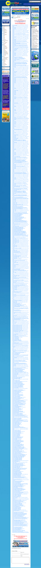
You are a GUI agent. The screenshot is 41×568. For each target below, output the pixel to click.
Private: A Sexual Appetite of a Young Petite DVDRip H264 (18, 404)
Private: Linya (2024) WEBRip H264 (16, 156)
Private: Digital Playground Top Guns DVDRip (17, 449)
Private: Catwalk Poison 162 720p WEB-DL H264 (17, 501)
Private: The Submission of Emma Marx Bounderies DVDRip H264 (19, 452)
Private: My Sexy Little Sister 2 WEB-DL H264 (17, 377)
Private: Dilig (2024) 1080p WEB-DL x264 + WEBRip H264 (18, 166)
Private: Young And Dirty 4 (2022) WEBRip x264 (17, 218)
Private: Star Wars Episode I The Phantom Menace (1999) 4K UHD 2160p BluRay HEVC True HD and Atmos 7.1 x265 (20, 328)
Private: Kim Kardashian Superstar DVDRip (17, 490)
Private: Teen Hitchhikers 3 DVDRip (16, 378)
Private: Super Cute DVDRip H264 (16, 436)
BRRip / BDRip (5, 48)
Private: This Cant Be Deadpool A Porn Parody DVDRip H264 (19, 401)
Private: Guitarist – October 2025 (15, 59)
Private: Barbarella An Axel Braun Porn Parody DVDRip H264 (18, 397)
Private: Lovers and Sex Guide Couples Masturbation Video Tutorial (19, 350)
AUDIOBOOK (4, 29)
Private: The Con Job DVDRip (15, 362)
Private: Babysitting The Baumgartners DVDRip (17, 383)
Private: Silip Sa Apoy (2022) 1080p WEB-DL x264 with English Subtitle (20, 221)
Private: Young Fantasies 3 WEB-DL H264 (16, 438)
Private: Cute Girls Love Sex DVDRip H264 (17, 493)
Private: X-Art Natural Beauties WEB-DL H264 (17, 527)
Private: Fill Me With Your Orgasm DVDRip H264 (17, 394)
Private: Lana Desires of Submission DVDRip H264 (17, 386)
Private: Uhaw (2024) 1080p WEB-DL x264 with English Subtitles (19, 76)
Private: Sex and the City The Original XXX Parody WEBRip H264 (19, 232)
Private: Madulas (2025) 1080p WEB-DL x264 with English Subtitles (19, 43)
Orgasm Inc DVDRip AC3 (34, 33)
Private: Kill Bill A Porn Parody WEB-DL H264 (17, 503)
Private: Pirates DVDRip (15, 487)
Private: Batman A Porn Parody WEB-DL (16, 419)
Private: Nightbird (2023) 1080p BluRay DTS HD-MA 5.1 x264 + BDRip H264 (20, 118)
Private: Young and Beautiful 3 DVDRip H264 (17, 458)
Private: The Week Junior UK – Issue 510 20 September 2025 (19, 58)
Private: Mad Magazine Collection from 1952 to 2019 (18, 319)
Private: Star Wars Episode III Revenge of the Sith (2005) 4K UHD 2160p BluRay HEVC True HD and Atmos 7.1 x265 (20, 326)
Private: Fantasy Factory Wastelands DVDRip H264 (17, 400)
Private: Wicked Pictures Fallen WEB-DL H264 (17, 409)
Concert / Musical (6, 57)
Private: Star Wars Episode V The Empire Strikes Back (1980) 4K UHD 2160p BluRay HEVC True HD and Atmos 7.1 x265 (19, 330)
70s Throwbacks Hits (34, 41)
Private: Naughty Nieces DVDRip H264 (16, 509)
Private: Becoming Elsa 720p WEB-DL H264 (17, 422)
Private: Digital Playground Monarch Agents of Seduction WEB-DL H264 (20, 474)
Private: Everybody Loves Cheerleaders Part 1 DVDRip (18, 447)
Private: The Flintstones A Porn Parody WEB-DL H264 (18, 371)
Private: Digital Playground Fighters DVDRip (17, 473)
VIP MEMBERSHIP (14, 6)
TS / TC (4, 55)
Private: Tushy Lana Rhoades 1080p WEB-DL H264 (17, 387)
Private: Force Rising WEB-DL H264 (16, 461)
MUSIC (3, 56)
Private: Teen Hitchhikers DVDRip (16, 380)
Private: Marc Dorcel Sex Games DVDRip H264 (17, 385)
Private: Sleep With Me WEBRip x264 (16, 216)
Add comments (28, 18)
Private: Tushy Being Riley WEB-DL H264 (16, 406)
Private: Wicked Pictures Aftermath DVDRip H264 (17, 411)
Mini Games (5, 34)
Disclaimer (21, 6)
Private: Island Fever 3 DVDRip (15, 425)
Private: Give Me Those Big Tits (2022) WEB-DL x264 (18, 217)
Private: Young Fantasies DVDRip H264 (16, 494)
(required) (22, 552)
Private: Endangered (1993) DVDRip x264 (16, 219)
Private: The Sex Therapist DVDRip (16, 443)
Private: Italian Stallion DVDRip (15, 410)
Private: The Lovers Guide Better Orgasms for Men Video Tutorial (19, 468)
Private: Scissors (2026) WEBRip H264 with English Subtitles (18, 33)
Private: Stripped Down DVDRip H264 (16, 502)
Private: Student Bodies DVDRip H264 (16, 508)
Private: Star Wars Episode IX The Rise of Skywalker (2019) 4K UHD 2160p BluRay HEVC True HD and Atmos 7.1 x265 (20, 343)
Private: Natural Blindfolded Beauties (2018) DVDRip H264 (18, 228)
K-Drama (5, 43)
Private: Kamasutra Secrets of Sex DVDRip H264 (17, 505)
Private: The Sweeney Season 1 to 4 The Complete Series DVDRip (19, 284)
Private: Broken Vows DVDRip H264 (16, 491)
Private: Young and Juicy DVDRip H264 (16, 476)
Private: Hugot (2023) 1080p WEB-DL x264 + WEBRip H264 (18, 160)
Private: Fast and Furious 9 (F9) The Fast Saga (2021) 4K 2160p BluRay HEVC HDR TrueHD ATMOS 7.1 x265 (20, 252)
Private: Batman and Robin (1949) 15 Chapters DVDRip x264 (18, 237)
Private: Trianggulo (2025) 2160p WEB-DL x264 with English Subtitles (19, 63)
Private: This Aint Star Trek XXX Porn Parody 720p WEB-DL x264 (19, 525)
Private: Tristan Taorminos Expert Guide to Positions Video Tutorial (19, 521)
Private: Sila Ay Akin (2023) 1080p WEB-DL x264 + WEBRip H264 (19, 173)
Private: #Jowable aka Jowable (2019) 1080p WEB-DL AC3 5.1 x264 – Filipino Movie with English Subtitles (19, 306)
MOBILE (4, 44)
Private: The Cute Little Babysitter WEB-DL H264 (17, 437)
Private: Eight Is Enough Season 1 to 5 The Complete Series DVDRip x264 (20, 345)
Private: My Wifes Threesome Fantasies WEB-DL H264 (18, 451)
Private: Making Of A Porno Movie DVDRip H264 (17, 229)
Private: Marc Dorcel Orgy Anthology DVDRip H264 (17, 492)
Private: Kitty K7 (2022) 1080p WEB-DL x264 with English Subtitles (19, 207)
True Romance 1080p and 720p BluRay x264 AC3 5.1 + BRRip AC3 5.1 (35, 36)
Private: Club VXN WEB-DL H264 (16, 399)
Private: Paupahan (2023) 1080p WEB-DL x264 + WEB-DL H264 (19, 159)
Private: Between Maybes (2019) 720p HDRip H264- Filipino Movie (19, 363)
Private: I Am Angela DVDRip (15, 338)
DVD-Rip (4, 50)
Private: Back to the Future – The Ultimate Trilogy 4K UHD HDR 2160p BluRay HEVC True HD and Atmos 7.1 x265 (19, 291)
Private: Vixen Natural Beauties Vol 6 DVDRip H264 (17, 440)
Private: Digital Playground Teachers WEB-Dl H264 (17, 512)
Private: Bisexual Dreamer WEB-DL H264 (16, 310)
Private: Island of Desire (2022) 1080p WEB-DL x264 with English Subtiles (20, 213)
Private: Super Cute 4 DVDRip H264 (16, 434)
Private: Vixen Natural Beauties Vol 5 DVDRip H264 (17, 441)
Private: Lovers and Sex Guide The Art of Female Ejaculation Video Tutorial (20, 517)
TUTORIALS (4, 63)
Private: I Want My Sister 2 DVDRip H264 (16, 472)
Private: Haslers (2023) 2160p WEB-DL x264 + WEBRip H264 (19, 172)
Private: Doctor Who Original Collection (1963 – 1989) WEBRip (19, 185)
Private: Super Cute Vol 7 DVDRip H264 (16, 432)
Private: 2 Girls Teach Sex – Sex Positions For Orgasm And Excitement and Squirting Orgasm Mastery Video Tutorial (20, 499)
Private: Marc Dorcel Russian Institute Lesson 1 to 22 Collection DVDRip (20, 421)
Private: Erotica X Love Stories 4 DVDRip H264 (17, 413)
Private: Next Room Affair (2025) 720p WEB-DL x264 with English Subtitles (20, 47)
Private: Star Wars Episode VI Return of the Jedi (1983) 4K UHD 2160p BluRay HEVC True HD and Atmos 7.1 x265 (20, 329)
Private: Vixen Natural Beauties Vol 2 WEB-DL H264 (18, 522)
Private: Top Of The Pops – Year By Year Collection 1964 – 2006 (19, 277)
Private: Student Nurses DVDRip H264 (16, 475)
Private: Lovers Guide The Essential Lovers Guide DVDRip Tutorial (19, 518)
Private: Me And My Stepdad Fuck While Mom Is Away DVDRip (19, 304)
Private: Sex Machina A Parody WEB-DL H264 (17, 529)
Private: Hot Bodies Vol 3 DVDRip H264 (16, 423)
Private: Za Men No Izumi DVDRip (16, 303)
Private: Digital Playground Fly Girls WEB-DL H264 (17, 471)
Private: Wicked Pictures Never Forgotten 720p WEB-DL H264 (19, 455)
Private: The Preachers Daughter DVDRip (16, 391)
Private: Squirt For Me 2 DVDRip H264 (16, 408)
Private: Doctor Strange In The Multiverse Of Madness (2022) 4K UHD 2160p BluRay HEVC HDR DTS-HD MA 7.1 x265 (19, 204)
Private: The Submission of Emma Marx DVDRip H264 (18, 352)
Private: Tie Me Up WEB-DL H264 (16, 506)
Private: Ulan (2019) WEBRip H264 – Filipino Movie (17, 356)
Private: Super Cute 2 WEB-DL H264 (16, 435)
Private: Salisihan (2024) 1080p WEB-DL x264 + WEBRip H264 (19, 140)
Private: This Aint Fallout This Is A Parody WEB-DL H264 (18, 415)
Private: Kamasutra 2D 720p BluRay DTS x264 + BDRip (18, 515)
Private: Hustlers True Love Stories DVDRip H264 (17, 395)
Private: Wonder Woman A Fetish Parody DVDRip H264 (18, 477)
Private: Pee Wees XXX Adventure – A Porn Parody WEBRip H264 (19, 233)
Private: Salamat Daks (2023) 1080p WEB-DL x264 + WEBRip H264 (19, 188)
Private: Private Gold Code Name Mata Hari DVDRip (18, 448)
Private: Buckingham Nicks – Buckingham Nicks (17, 57)
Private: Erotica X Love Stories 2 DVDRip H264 (17, 414)
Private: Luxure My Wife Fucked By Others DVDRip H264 (18, 431)
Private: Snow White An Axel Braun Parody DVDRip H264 (18, 369)
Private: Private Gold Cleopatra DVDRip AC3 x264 (17, 464)
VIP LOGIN (18, 6)
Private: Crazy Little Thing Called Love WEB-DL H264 (18, 450)
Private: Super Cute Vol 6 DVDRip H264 (16, 433)
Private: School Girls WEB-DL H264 (16, 466)
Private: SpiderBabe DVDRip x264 (16, 467)
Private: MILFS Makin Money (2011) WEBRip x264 (17, 206)
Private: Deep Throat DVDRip (15, 354)
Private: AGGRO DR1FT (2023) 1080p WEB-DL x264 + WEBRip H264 (19, 97)
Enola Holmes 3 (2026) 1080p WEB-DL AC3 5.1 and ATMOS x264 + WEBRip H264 (35, 39)
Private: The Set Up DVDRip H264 (16, 392)
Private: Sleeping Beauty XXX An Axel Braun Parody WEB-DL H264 (19, 513)
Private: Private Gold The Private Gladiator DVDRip (17, 484)
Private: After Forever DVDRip (15, 393)
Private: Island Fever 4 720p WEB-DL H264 (17, 424)
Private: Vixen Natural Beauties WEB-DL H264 (17, 488)
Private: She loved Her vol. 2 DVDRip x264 (17, 300)
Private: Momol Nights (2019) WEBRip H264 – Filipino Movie (18, 360)
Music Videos (5, 58)
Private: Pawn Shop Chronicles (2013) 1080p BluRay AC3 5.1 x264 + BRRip (20, 532)
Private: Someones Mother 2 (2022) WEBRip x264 (17, 214)
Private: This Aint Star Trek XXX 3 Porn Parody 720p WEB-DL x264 (19, 524)
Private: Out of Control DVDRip (15, 339)
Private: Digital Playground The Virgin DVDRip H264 (18, 486)
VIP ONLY (4, 65)
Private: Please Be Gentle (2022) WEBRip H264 (17, 230)
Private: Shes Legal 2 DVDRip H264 (16, 470)
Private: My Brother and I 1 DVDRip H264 (16, 340)
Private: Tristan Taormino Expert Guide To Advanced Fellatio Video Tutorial (20, 417)
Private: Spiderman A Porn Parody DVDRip (17, 418)
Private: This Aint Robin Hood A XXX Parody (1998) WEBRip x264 (19, 220)
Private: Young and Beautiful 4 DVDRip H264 (17, 459)
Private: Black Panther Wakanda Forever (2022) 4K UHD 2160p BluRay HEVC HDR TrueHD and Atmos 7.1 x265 (20, 189)
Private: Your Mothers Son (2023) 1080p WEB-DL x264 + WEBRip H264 (20, 161)
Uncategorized (4, 64)
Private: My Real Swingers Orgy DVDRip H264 (17, 504)
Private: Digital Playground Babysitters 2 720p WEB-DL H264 (18, 520)
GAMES (3, 33)
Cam (4, 49)
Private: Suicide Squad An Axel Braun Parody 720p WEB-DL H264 (19, 514)
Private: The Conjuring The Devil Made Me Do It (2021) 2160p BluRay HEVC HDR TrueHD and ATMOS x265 (19, 255)
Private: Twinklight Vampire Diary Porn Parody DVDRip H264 (18, 489)
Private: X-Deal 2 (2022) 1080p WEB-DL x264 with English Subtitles (19, 212)
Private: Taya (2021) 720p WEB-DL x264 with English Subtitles (19, 234)
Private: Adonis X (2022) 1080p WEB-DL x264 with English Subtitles (19, 197)
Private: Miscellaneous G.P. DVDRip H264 (16, 258)
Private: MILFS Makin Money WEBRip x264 (17, 215)
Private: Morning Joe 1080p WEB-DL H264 (17, 368)
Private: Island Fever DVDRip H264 (16, 426)
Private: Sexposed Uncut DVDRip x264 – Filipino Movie (18, 269)
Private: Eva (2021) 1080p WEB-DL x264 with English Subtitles (19, 226)
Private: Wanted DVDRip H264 (15, 412)
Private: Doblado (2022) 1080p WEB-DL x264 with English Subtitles (19, 195)
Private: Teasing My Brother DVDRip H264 (16, 507)
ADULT (3, 27)
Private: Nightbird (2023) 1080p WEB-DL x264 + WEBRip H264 (19, 191)
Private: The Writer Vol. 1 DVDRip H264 (16, 495)
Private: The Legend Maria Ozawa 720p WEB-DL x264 (18, 481)
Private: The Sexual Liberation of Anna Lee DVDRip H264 (18, 530)
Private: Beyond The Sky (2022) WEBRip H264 (17, 162)
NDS (4, 35)
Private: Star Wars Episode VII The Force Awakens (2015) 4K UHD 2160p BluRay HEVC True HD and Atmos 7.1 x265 (20, 324)
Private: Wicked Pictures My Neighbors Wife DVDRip (18, 398)
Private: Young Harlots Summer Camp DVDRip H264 (18, 444)
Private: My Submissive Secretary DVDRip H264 (17, 531)
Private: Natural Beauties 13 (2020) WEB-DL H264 (17, 227)
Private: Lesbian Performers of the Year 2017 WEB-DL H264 (18, 427)
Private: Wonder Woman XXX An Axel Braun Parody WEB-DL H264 (19, 454)
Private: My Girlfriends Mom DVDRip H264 (17, 453)
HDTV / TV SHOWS (5, 42)
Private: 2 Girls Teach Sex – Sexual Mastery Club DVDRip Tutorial (19, 500)
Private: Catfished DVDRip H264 (15, 510)
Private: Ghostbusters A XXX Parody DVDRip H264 (17, 390)
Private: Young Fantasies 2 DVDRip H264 (16, 439)
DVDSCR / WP (5, 51)
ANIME (3, 28)
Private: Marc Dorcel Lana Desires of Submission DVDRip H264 (19, 403)
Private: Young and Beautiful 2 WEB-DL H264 (17, 457)
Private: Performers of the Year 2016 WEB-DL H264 (17, 516)
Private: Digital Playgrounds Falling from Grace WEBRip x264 (19, 231)
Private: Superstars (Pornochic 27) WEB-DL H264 (17, 523)
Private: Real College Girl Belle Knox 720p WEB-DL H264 (18, 463)
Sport (3, 62)
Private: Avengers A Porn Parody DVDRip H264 (17, 370)
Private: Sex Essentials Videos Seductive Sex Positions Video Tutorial (19, 381)
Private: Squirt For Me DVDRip (15, 407)
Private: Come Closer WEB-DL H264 (16, 353)
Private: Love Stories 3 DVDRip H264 (16, 396)
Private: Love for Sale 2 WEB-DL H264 (16, 482)
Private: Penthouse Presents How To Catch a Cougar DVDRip (19, 367)
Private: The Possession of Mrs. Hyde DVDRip (17, 337)
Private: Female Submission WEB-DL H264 (17, 382)
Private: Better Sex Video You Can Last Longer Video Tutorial (18, 469)
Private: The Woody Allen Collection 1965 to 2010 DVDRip (18, 260)
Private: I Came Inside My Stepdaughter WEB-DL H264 (18, 528)
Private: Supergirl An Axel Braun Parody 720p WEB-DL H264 (18, 465)
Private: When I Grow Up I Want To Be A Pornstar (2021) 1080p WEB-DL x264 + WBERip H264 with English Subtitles (20, 129)
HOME (11, 6)
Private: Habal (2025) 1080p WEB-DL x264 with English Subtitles (19, 62)
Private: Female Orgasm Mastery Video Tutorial (17, 389)
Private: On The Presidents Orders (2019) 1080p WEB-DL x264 (19, 335)
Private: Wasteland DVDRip (15, 405)
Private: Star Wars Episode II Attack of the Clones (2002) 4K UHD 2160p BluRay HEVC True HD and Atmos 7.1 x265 (20, 327)
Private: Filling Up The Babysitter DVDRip (16, 496)
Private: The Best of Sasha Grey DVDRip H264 (17, 485)
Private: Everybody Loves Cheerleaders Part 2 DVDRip (18, 446)
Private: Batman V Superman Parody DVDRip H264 (17, 420)
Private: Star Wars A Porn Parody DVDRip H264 (17, 208)
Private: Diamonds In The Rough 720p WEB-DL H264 (18, 305)
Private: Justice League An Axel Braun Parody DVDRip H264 (18, 402)
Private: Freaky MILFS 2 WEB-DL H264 (16, 430)
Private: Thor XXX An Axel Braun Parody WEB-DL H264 (18, 384)
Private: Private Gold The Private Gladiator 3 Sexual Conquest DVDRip (20, 483)
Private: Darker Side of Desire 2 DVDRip (16, 442)
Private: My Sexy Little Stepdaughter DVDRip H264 (17, 445)
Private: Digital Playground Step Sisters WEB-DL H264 (18, 456)
